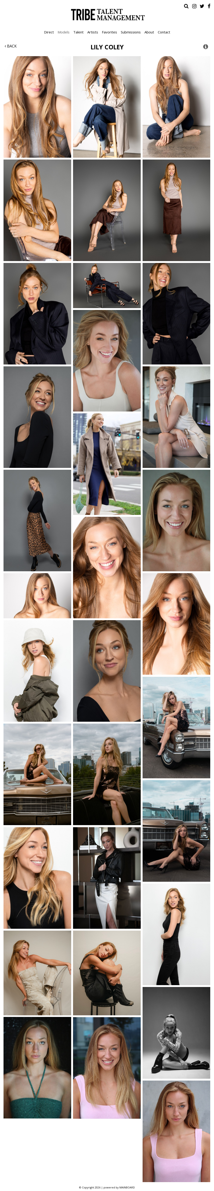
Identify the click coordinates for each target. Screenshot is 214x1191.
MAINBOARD (127, 1187)
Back (11, 46)
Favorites (109, 32)
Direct (49, 32)
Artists (92, 32)
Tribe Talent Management (107, 14)
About (149, 32)
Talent (78, 32)
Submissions (131, 32)
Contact (164, 32)
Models (64, 32)
